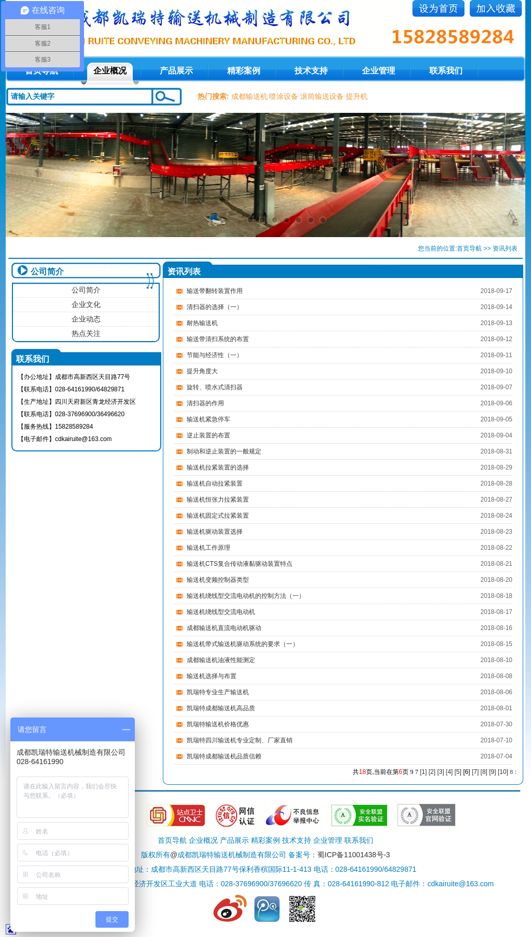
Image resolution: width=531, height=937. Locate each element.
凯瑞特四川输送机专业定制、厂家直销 (239, 740)
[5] (458, 771)
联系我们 (446, 70)
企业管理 (378, 70)
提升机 (357, 96)
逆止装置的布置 (208, 435)
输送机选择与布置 (211, 676)
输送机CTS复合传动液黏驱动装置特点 (239, 563)
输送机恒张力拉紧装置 (218, 499)
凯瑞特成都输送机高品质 (221, 708)
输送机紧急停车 (208, 419)
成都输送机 (249, 96)
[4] (449, 771)
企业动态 (86, 319)
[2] (431, 771)
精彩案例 (243, 70)
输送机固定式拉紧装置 (218, 515)
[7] (475, 771)
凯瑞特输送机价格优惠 (218, 724)
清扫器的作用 (205, 403)
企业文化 (86, 304)
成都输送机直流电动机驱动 (224, 628)
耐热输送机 (202, 323)
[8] (484, 771)
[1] (423, 771)
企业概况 (110, 70)
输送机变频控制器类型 (218, 579)
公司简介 (86, 290)
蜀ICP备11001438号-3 (353, 855)
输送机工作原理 (208, 547)
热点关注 (86, 333)
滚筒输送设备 (322, 96)
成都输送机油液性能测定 (221, 660)
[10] (503, 771)
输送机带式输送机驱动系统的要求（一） (243, 644)
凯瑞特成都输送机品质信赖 (224, 756)
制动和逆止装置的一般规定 (224, 451)
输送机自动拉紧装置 (215, 483)
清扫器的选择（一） (215, 307)
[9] (492, 771)
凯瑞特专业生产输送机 (218, 692)
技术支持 (311, 70)
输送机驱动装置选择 (215, 531)
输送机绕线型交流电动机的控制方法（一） (246, 595)
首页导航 (469, 248)
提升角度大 (202, 371)
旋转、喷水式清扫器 (215, 387)
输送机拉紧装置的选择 (218, 467)
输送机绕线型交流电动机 (221, 612)
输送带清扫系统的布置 (218, 339)
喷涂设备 (283, 96)
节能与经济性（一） (215, 355)
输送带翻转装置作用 (215, 291)
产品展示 (176, 70)
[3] (440, 771)
